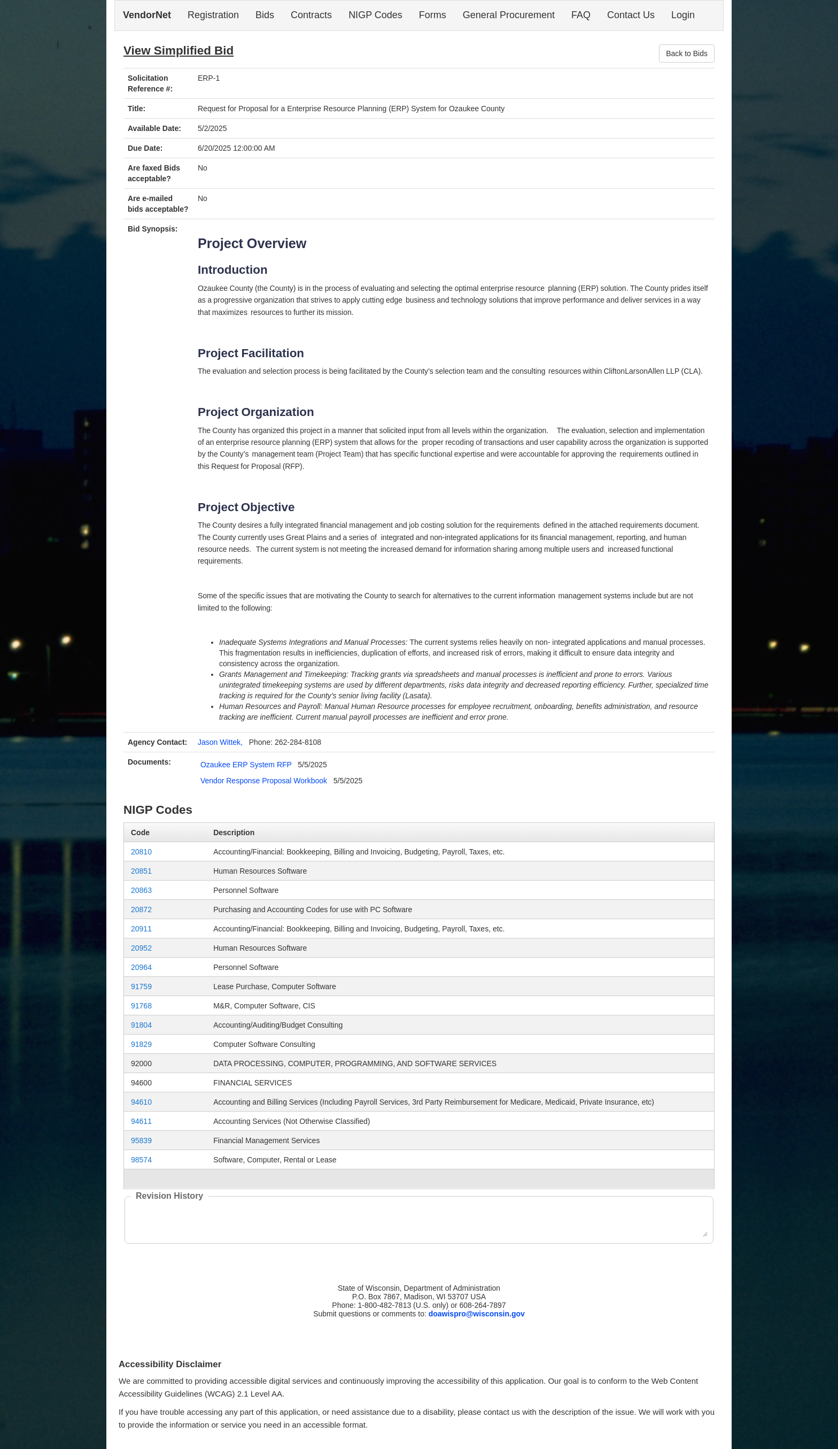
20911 (141, 928)
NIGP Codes (375, 15)
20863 (141, 890)
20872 (141, 909)
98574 (141, 1159)
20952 (141, 948)
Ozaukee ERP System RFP (246, 764)
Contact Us (631, 15)
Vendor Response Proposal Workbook (263, 780)
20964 (141, 967)
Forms (432, 15)
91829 (141, 1044)
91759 (141, 986)
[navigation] (419, 15)
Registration (213, 15)
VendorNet (147, 15)
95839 (141, 1140)
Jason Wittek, (220, 742)
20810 (141, 851)
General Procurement (509, 15)
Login (683, 15)
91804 (141, 1025)
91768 (141, 1005)
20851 (141, 871)
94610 (141, 1102)
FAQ (581, 15)
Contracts (311, 15)
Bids (264, 15)
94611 (141, 1121)
